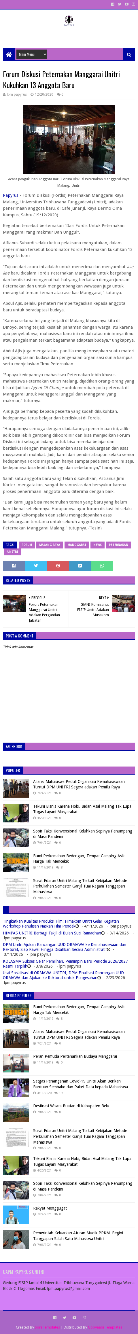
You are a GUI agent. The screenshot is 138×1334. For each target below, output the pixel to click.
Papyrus (10, 195)
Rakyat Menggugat (50, 1208)
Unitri (12, 551)
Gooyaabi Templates (105, 1327)
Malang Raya (49, 544)
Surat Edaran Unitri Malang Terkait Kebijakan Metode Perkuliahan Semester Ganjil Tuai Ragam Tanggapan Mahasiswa (80, 886)
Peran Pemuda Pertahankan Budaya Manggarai (75, 1056)
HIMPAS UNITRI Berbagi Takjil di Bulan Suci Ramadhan (52, 933)
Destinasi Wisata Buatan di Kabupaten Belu (71, 1106)
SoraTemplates (47, 1327)
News (97, 544)
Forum (27, 544)
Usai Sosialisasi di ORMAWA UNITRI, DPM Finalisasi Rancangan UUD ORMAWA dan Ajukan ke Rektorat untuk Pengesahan (63, 975)
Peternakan (118, 544)
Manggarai (76, 544)
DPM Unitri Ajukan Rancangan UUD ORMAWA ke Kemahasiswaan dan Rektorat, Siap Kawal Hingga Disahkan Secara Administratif (64, 947)
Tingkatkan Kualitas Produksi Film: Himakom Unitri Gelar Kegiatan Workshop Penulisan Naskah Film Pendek (61, 923)
